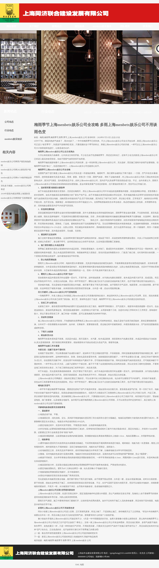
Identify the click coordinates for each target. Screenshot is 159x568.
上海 (73, 540)
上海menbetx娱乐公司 (114, 141)
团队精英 (125, 26)
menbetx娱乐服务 (102, 26)
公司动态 (9, 122)
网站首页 (11, 26)
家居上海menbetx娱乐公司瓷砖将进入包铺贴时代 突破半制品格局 (70, 537)
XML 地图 (79, 564)
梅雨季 (51, 540)
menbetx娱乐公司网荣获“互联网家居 (16, 198)
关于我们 (34, 26)
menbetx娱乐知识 (13, 139)
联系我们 (148, 26)
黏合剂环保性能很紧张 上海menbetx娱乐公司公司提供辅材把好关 (70, 533)
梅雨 (46, 540)
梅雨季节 (58, 540)
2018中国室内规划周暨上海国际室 (15, 194)
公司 (89, 540)
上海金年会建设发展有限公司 (106, 112)
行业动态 (137, 112)
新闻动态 (57, 26)
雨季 (65, 540)
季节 (69, 540)
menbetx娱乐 (81, 540)
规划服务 (79, 26)
